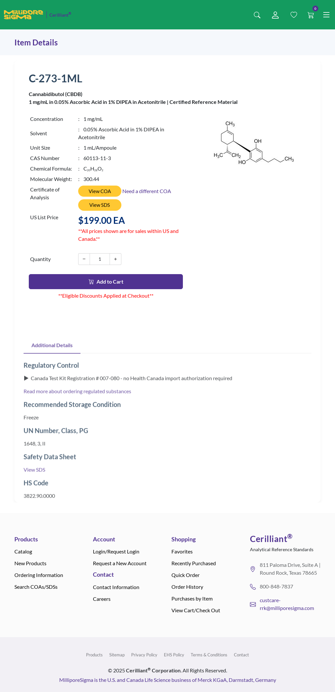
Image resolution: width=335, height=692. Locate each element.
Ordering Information (38, 575)
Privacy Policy (144, 654)
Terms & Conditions (209, 654)
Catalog (23, 551)
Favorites (182, 551)
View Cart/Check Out (195, 610)
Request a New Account (120, 563)
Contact (241, 654)
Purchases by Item (192, 598)
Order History (187, 587)
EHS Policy (174, 654)
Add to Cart (106, 282)
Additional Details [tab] (52, 361)
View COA (100, 191)
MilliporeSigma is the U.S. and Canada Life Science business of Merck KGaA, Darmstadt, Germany (167, 680)
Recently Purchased (193, 563)
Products (94, 654)
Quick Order (185, 575)
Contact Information (116, 587)
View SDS (99, 205)
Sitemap (117, 654)
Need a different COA (146, 191)
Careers (102, 599)
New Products (30, 563)
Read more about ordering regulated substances (77, 407)
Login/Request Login (116, 551)
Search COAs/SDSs (36, 587)
